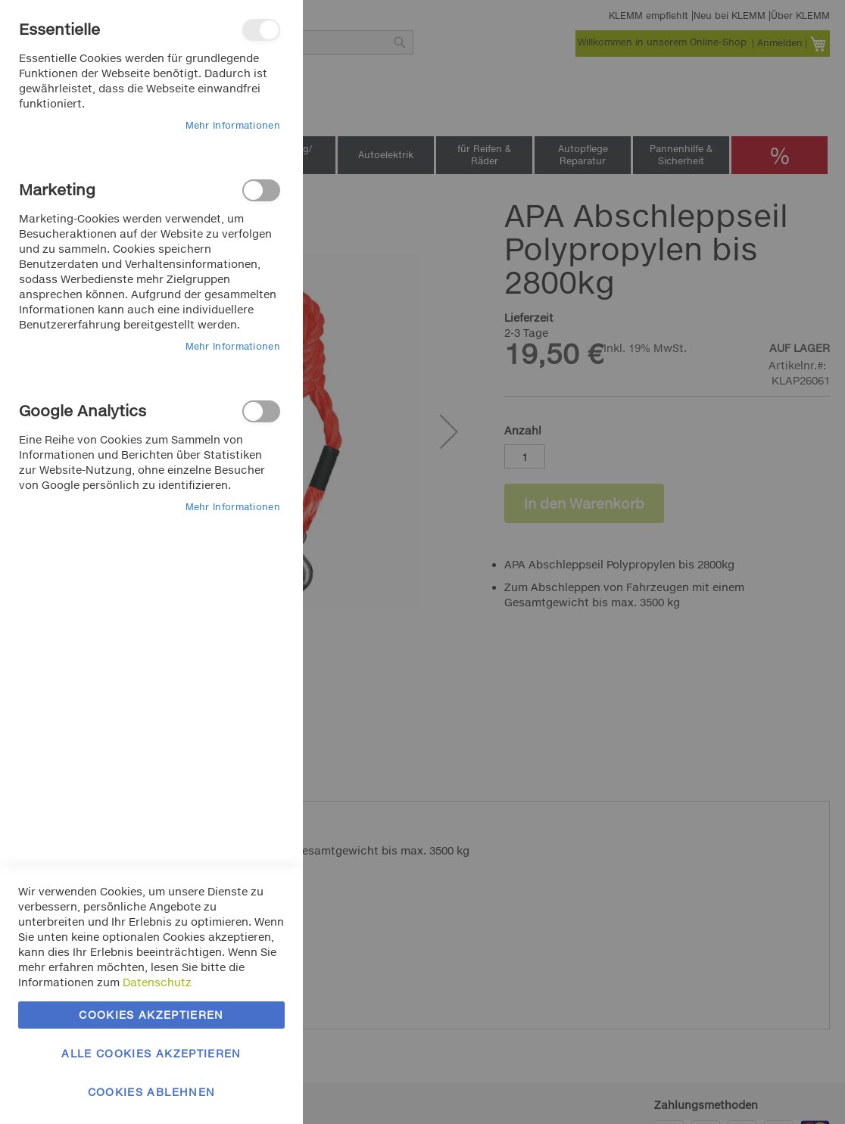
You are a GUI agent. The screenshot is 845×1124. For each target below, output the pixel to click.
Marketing (261, 190)
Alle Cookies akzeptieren (151, 1053)
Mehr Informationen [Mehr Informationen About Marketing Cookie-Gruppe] (233, 346)
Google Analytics (261, 411)
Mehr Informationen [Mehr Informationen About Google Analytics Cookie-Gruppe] (233, 506)
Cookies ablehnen (152, 1091)
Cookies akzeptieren (151, 1014)
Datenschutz (157, 982)
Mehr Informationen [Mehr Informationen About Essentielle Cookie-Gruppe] (233, 125)
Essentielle (261, 30)
